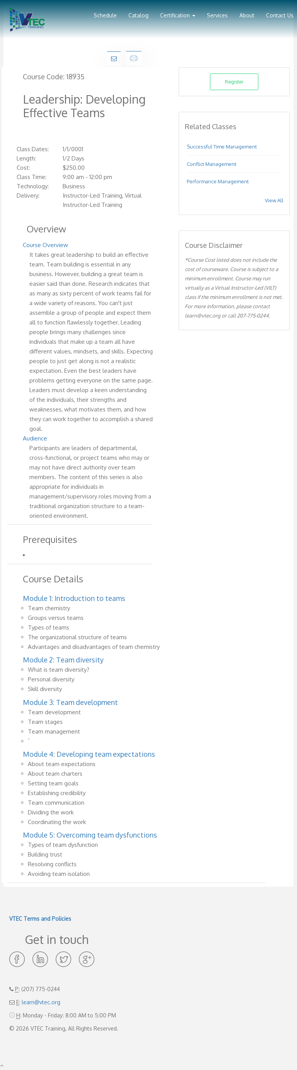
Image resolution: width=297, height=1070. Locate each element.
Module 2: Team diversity (63, 659)
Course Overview (45, 245)
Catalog (138, 15)
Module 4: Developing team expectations (89, 754)
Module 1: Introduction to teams (74, 598)
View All (274, 200)
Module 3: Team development (70, 702)
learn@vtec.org (41, 1002)
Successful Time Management (222, 146)
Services (217, 15)
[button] (177, 12)
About (246, 15)
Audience (35, 438)
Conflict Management (211, 164)
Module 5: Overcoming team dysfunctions (90, 835)
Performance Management (218, 181)
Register (234, 82)
